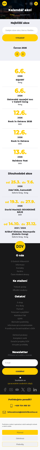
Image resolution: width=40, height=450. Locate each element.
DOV (20, 124)
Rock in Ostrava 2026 (20, 121)
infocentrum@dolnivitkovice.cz (20, 412)
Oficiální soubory (20, 290)
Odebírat (20, 371)
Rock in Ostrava (20, 141)
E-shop (20, 302)
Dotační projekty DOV (20, 341)
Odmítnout (20, 438)
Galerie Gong (17, 193)
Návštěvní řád (20, 315)
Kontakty (20, 268)
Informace (20, 265)
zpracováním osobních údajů (20, 383)
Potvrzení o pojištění (20, 312)
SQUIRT (20, 80)
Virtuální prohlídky (20, 344)
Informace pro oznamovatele (20, 325)
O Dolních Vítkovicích (20, 261)
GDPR (20, 318)
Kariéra (20, 271)
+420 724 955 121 (20, 405)
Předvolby (20, 444)
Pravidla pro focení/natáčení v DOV (20, 328)
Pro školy (20, 306)
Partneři (20, 309)
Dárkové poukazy (20, 335)
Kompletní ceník (20, 338)
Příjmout (20, 432)
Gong (20, 82)
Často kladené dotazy (20, 274)
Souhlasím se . (20, 382)
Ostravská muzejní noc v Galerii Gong (20, 100)
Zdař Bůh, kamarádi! (19, 190)
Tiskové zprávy (20, 287)
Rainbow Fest (20, 160)
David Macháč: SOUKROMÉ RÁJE (20, 210)
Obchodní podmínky (20, 322)
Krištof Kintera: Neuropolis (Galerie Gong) (20, 233)
